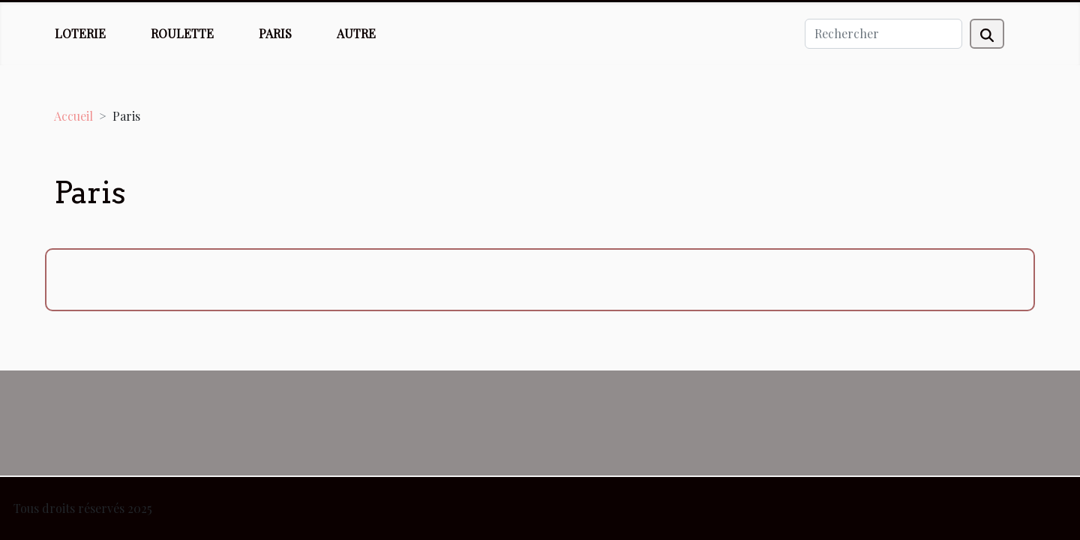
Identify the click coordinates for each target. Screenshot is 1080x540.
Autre (356, 33)
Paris (275, 33)
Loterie (80, 33)
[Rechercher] (883, 34)
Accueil (73, 116)
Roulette (182, 33)
